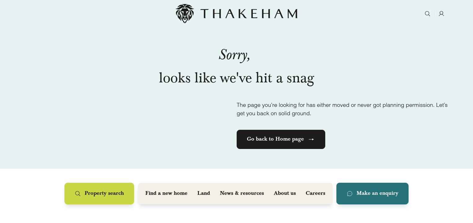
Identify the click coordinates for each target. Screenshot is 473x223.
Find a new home (166, 193)
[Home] (236, 13)
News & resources (242, 193)
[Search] (427, 13)
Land (203, 193)
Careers (315, 193)
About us (285, 193)
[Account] (441, 14)
